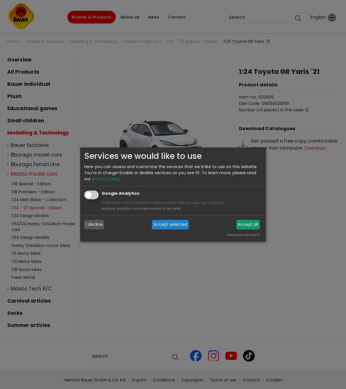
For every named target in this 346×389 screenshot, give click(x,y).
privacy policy (106, 179)
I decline (94, 224)
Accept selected (170, 224)
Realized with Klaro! (244, 235)
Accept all (248, 224)
